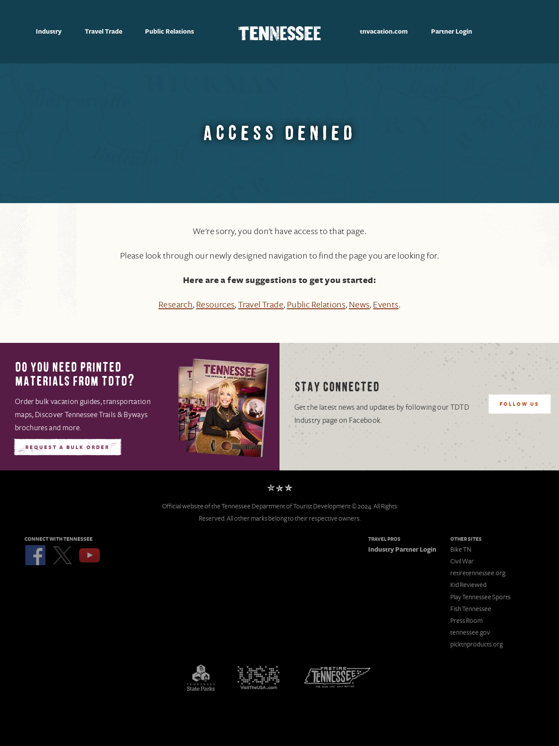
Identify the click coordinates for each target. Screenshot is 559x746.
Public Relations (169, 31)
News (359, 305)
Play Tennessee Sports (480, 597)
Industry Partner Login (402, 550)
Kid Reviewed (468, 585)
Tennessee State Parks (201, 677)
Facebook (35, 555)
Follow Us (519, 404)
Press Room (466, 621)
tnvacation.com (384, 32)
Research (176, 305)
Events (385, 305)
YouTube (89, 555)
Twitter (62, 555)
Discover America (259, 677)
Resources (215, 305)
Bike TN (460, 549)
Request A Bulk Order (67, 448)
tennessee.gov (470, 632)
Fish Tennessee (470, 609)
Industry (49, 31)
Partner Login (451, 32)
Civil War (462, 561)
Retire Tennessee (337, 677)
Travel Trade (103, 31)
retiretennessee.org (477, 573)
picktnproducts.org (476, 644)
